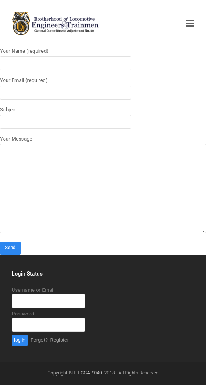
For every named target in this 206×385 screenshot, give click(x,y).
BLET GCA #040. (86, 373)
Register (59, 340)
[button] (190, 23)
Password (23, 314)
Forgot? (39, 340)
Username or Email (33, 290)
